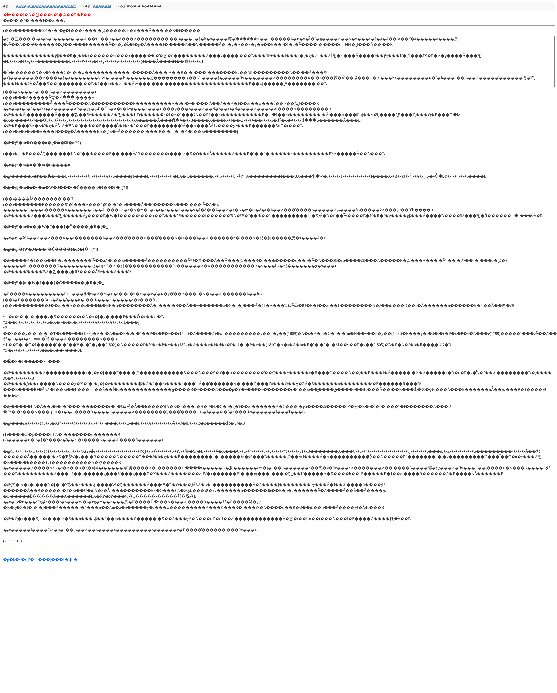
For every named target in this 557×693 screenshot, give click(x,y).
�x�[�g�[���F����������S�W (46, 6)
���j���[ (102, 6)
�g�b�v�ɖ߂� (18, 559)
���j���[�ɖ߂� (58, 559)
